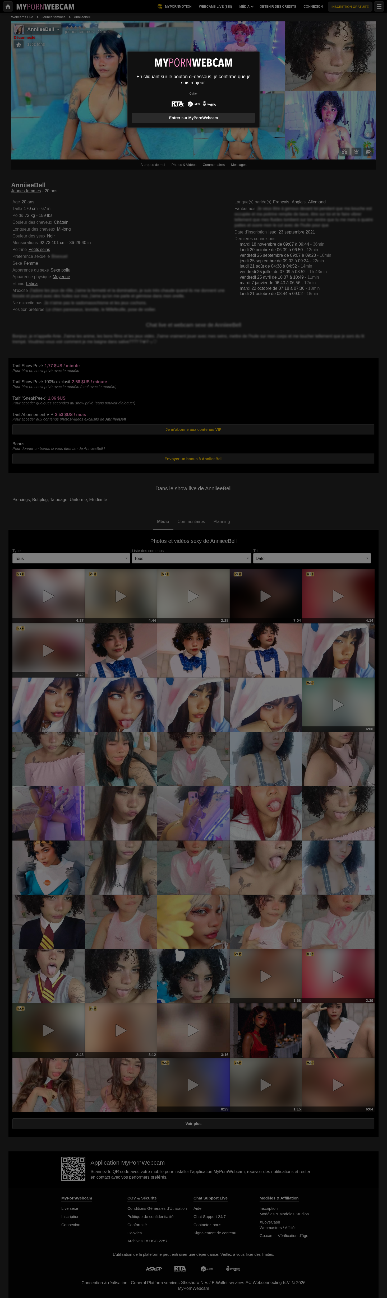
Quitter (193, 93)
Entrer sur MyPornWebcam (193, 118)
